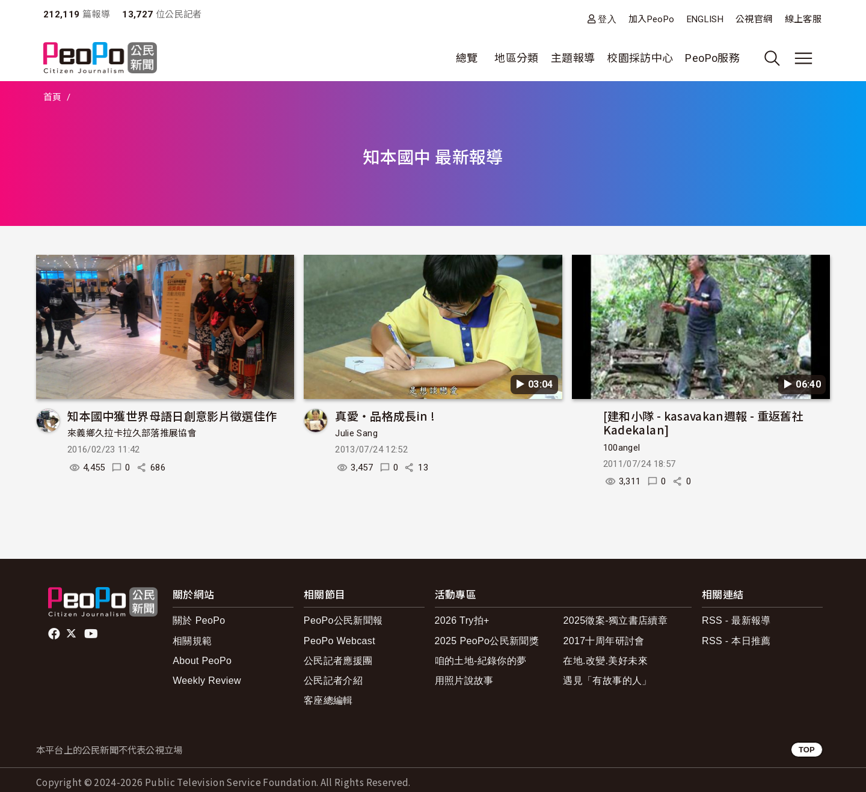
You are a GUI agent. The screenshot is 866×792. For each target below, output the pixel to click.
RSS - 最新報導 (736, 620)
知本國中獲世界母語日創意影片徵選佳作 (172, 415)
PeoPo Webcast (339, 641)
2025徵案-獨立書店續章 (615, 620)
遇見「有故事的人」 (607, 680)
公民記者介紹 (333, 680)
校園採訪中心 (640, 58)
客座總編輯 (328, 700)
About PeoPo (202, 661)
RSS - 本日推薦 (736, 641)
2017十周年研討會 (603, 641)
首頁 (52, 97)
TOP (807, 749)
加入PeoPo (651, 19)
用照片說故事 (464, 680)
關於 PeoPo (199, 620)
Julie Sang (356, 433)
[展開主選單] (803, 58)
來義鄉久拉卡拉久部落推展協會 (132, 433)
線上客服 (803, 19)
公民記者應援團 (338, 661)
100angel (621, 447)
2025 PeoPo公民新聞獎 (487, 641)
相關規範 (192, 641)
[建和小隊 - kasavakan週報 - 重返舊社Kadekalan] (703, 422)
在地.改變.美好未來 (605, 661)
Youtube (92, 634)
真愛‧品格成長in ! (385, 415)
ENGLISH (705, 19)
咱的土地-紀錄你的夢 (481, 661)
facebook (55, 634)
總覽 (467, 58)
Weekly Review (207, 680)
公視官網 (753, 19)
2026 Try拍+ (462, 620)
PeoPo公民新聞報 (343, 620)
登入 (607, 18)
